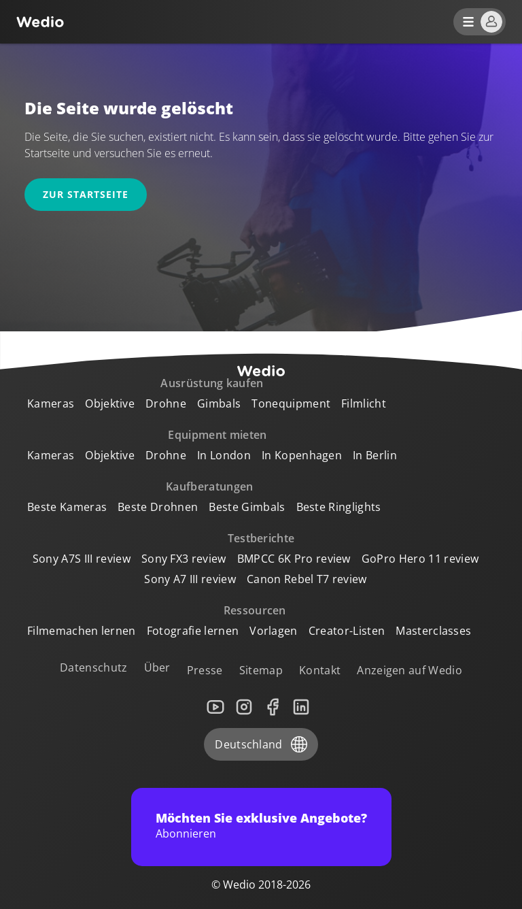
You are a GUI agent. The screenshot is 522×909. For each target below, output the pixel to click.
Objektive (110, 403)
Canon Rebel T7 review (307, 579)
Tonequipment (290, 403)
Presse (205, 670)
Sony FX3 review (183, 558)
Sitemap (261, 670)
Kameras (50, 403)
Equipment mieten (217, 434)
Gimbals (219, 403)
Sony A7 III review (190, 579)
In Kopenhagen (302, 455)
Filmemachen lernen (81, 630)
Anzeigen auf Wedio (409, 670)
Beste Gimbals (247, 506)
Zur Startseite (85, 194)
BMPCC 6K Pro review (294, 558)
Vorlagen (273, 630)
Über (157, 667)
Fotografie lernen (193, 630)
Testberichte (261, 538)
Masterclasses (433, 630)
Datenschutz (94, 667)
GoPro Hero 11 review (420, 558)
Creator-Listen (347, 630)
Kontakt (320, 670)
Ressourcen (255, 610)
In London (224, 455)
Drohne (165, 403)
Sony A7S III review (81, 558)
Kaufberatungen (209, 486)
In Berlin (375, 455)
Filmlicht (363, 403)
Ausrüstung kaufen (211, 383)
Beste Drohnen (158, 506)
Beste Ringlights (338, 506)
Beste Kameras (67, 506)
